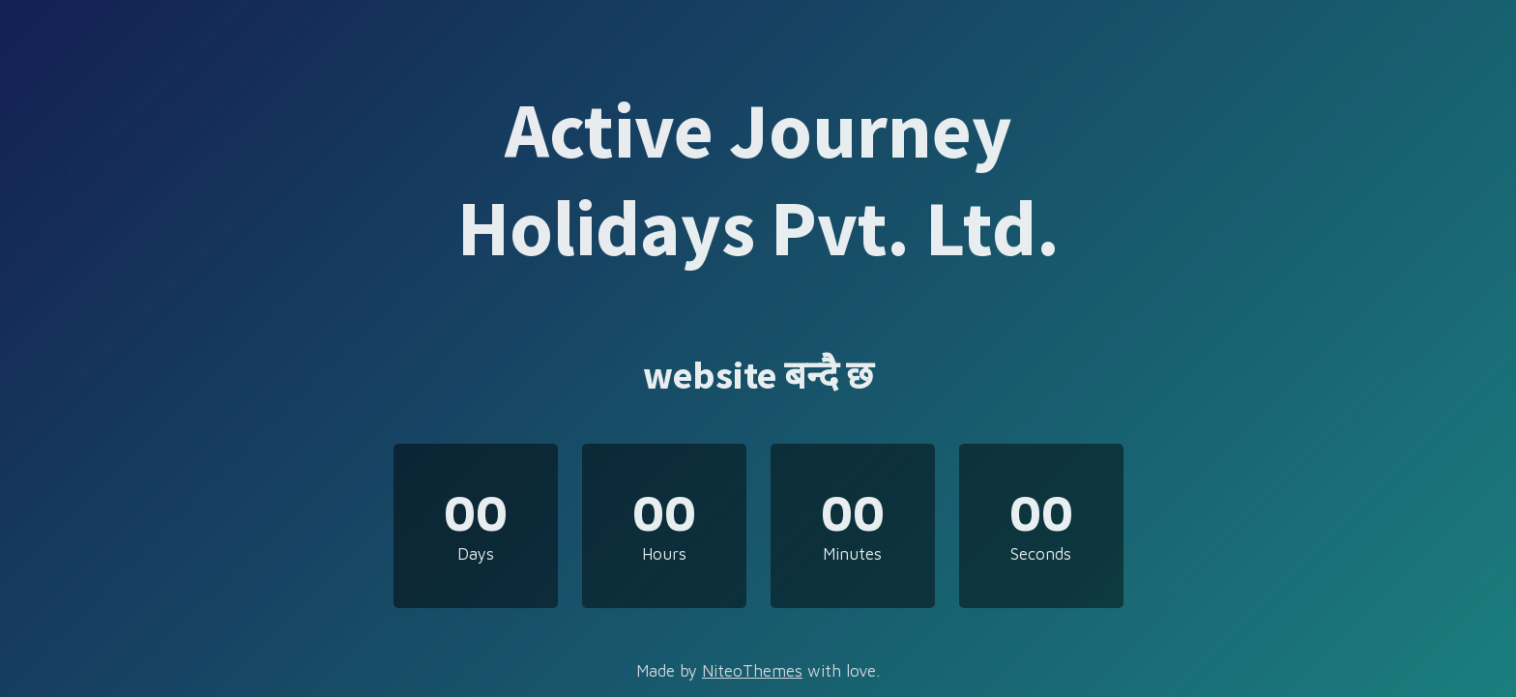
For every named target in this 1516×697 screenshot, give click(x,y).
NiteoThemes (752, 671)
